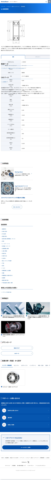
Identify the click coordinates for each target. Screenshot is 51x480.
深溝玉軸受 (42, 457)
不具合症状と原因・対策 (7, 282)
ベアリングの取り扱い (7, 292)
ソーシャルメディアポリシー (40, 465)
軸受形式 (4, 229)
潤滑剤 (3, 277)
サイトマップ (7, 465)
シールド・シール (6, 243)
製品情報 (6, 457)
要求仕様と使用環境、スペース (8, 238)
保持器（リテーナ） (6, 246)
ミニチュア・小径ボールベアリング (32, 457)
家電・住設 (40, 365)
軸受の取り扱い (5, 280)
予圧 (3, 263)
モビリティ (16, 365)
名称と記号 (4, 231)
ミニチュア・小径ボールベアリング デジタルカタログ (13, 68)
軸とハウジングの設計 (7, 260)
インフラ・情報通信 (7, 365)
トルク (3, 268)
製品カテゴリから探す (14, 457)
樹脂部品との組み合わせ (7, 275)
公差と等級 (4, 251)
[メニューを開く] (49, 1)
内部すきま (4, 256)
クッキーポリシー (30, 465)
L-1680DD (4, 81)
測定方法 (4, 253)
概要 (13, 56)
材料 (3, 241)
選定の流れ (4, 236)
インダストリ (33, 365)
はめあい (4, 258)
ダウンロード (37, 56)
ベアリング (22, 457)
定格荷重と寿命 (5, 248)
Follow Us (25, 462)
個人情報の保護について (21, 465)
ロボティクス (24, 365)
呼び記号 (4, 234)
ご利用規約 (14, 465)
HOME (2, 457)
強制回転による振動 (6, 270)
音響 (3, 273)
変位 (3, 265)
